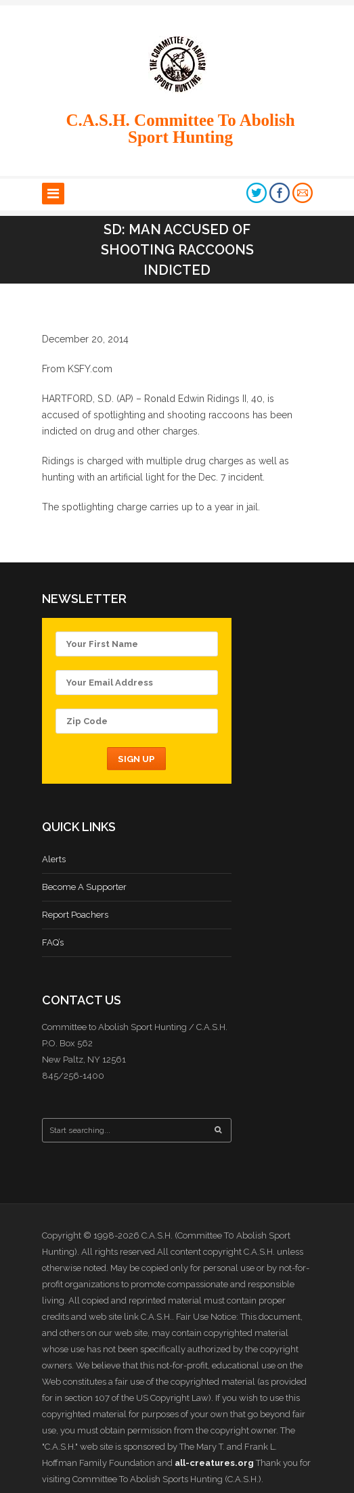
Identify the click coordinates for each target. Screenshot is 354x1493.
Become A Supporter (84, 887)
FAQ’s (53, 942)
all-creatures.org (214, 1463)
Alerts (54, 859)
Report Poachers (75, 915)
